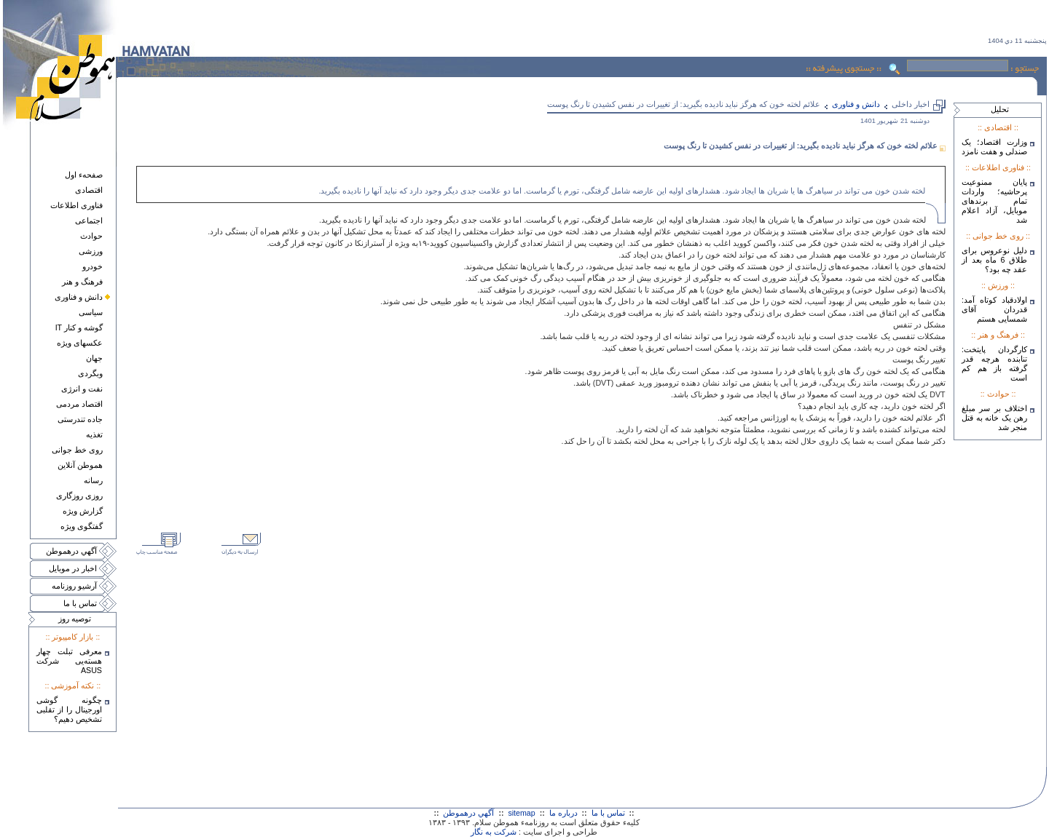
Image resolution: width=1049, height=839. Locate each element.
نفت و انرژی (82, 388)
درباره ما (563, 812)
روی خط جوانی (77, 449)
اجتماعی (89, 220)
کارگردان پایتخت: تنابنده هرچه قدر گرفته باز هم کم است (994, 363)
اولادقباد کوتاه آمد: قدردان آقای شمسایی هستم (994, 309)
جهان (94, 358)
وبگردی (90, 373)
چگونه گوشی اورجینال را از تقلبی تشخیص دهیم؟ (69, 709)
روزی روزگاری (79, 495)
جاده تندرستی (80, 419)
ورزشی (91, 251)
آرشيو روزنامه (74, 585)
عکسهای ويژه (80, 342)
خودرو (92, 266)
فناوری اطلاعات (76, 205)
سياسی (91, 312)
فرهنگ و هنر (82, 281)
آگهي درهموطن (71, 550)
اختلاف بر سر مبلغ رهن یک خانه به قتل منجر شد (994, 418)
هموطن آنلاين (80, 465)
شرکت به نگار (493, 831)
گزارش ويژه (83, 510)
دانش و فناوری (79, 297)
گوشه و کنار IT (79, 327)
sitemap (521, 812)
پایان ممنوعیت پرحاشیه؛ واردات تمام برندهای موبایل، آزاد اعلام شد (994, 201)
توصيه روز (74, 618)
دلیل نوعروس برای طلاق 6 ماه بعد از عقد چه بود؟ (994, 260)
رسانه (93, 480)
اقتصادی (89, 190)
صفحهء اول (84, 174)
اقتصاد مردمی (79, 403)
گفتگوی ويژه (81, 526)
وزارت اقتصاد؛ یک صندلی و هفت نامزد (994, 147)
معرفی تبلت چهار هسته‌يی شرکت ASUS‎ (69, 661)
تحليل (1000, 109)
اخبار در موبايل (73, 568)
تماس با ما (80, 603)
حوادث (91, 235)
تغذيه (94, 434)
